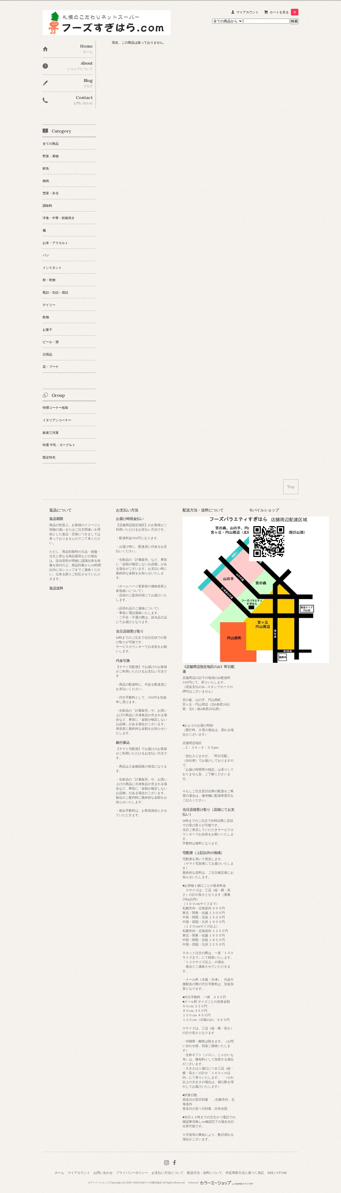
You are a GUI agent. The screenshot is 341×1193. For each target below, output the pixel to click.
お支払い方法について (168, 1173)
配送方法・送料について (204, 1173)
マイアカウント (247, 12)
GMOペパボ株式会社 (150, 1182)
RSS (270, 1173)
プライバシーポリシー (132, 1173)
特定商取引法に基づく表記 (245, 1173)
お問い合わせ (103, 1173)
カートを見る (284, 12)
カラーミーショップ (98, 1182)
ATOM (281, 1173)
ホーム (59, 1173)
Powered (220, 1182)
